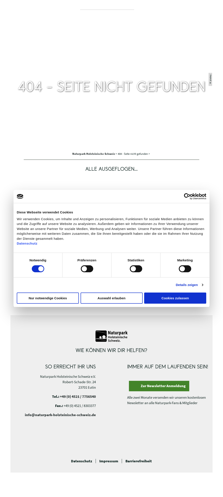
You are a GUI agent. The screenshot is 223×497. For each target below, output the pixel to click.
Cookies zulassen (175, 298)
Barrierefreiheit (138, 461)
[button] (206, 10)
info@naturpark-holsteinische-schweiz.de (60, 414)
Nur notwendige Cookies (48, 298)
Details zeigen (187, 285)
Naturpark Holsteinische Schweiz (94, 154)
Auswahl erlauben (111, 298)
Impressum (108, 461)
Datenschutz (81, 461)
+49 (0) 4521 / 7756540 (78, 396)
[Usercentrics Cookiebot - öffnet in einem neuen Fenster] (187, 196)
